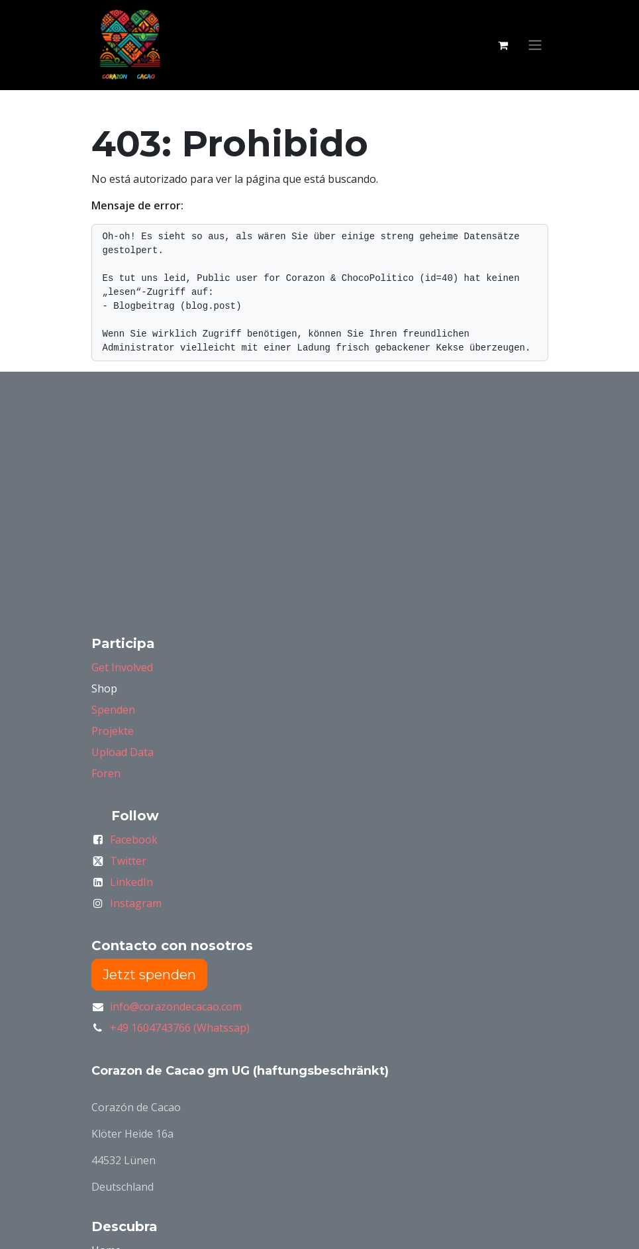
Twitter (128, 860)
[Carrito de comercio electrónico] (503, 45)
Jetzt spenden (149, 975)
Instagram (136, 903)
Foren (106, 773)
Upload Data (122, 752)
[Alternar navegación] (535, 45)
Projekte (112, 731)
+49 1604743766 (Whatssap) (180, 1027)
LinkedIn (131, 882)
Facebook (134, 839)
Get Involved (122, 667)
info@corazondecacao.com (176, 1006)
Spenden (113, 709)
